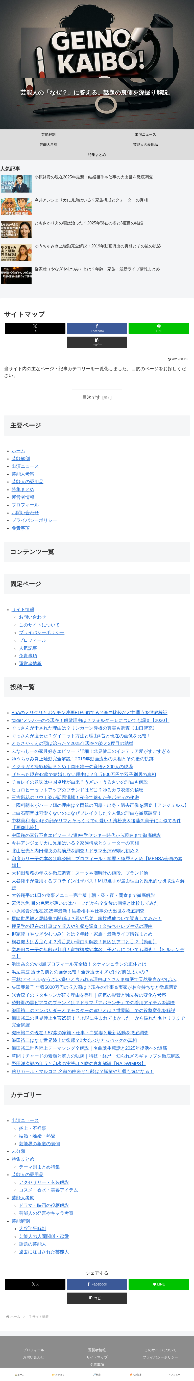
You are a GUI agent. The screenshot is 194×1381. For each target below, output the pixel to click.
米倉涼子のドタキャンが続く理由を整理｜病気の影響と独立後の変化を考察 (89, 995)
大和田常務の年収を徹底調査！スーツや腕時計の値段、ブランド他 (80, 873)
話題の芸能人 (32, 1244)
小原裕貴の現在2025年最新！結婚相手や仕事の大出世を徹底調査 (78, 911)
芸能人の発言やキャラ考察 (46, 1213)
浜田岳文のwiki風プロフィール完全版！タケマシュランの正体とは (79, 964)
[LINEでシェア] (159, 328)
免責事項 (21, 528)
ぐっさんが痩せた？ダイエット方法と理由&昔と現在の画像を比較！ (81, 735)
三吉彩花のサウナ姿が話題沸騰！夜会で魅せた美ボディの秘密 (75, 797)
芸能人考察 (23, 474)
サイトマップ (97, 1357)
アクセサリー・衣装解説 (44, 1182)
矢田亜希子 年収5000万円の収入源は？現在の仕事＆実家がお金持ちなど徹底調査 (95, 987)
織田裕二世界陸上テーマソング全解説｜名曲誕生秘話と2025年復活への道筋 (89, 1048)
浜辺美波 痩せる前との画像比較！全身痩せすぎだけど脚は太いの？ (80, 971)
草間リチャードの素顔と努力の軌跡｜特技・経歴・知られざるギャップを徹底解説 (96, 1056)
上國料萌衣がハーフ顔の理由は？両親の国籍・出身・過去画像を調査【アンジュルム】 (100, 805)
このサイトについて (39, 624)
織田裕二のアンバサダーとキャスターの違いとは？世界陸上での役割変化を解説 (93, 1010)
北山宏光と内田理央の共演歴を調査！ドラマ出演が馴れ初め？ (75, 850)
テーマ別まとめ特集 (39, 1166)
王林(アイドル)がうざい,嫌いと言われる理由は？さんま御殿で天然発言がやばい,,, (95, 979)
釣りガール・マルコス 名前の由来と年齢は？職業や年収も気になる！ (83, 1071)
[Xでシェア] (35, 328)
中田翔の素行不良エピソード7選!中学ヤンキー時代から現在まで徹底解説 (86, 835)
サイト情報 (23, 609)
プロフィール (25, 504)
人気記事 (28, 648)
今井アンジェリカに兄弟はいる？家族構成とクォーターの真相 (75, 843)
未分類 (18, 1151)
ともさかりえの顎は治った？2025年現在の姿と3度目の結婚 (72, 743)
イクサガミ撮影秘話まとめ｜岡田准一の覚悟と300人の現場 (72, 766)
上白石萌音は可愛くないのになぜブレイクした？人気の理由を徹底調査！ (87, 813)
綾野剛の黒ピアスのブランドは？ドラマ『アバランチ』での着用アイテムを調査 (93, 1002)
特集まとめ (23, 489)
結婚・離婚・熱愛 (37, 1135)
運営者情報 (23, 497)
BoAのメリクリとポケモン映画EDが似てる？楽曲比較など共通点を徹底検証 (89, 712)
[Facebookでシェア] (97, 328)
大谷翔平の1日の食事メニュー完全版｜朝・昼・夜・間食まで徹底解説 (83, 895)
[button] (97, 342)
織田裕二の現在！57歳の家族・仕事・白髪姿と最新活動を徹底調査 (80, 1032)
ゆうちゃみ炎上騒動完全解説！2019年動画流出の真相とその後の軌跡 (83, 759)
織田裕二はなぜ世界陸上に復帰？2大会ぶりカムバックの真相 (74, 1040)
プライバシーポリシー (34, 520)
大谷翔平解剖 (32, 1228)
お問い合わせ (25, 512)
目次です (91, 397)
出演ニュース (25, 466)
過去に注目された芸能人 (44, 1251)
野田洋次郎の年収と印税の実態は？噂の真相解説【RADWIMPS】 (79, 1063)
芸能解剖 (21, 458)
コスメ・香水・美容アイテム (48, 1189)
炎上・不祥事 (32, 1128)
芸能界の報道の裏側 (39, 1143)
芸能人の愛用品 (27, 481)
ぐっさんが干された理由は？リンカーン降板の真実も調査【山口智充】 (84, 728)
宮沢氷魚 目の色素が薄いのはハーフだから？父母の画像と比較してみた (85, 903)
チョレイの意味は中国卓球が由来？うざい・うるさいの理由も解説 (80, 782)
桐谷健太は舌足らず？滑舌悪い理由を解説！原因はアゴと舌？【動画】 (84, 941)
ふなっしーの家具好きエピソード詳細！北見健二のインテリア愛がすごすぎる (91, 751)
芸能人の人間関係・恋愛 (44, 1236)
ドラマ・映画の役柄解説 (44, 1205)
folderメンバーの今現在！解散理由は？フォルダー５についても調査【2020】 (90, 720)
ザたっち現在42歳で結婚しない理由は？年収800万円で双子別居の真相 (84, 774)
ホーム (18, 450)
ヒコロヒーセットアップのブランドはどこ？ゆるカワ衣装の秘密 (77, 789)
